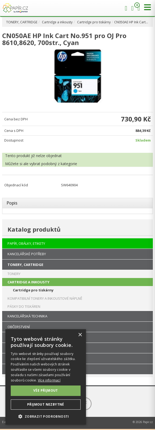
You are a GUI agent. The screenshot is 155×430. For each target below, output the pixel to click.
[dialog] (45, 377)
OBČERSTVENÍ (19, 326)
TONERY (14, 273)
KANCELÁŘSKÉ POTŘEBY (27, 253)
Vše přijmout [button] (45, 390)
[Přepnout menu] (146, 7)
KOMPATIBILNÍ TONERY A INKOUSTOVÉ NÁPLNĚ (45, 298)
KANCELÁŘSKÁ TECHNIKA (27, 316)
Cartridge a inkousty (57, 22)
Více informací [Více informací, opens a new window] (49, 380)
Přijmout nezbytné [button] (45, 404)
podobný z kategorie (59, 163)
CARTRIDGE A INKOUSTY (28, 282)
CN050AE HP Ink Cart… (131, 22)
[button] (46, 416)
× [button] (80, 335)
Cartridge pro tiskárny (94, 22)
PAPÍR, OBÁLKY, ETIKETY (26, 243)
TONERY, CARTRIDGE (21, 22)
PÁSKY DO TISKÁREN (24, 306)
